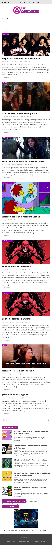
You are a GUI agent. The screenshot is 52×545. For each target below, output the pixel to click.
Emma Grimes (15, 374)
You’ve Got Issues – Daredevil (16, 319)
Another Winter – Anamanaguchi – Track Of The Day (26, 530)
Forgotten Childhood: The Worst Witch (21, 58)
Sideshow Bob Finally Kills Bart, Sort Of (21, 217)
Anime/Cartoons (8, 183)
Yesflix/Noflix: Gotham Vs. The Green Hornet (24, 161)
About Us (11, 541)
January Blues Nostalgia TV (15, 394)
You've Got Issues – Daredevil (16, 266)
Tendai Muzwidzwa (18, 164)
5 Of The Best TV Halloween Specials (19, 113)
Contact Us (24, 541)
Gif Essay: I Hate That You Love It (18, 371)
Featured (6, 34)
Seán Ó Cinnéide (15, 220)
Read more (6, 77)
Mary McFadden (17, 62)
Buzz (4, 82)
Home (3, 31)
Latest (5, 345)
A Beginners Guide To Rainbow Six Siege (30, 460)
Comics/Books (7, 137)
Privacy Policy (39, 541)
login (7, 2)
